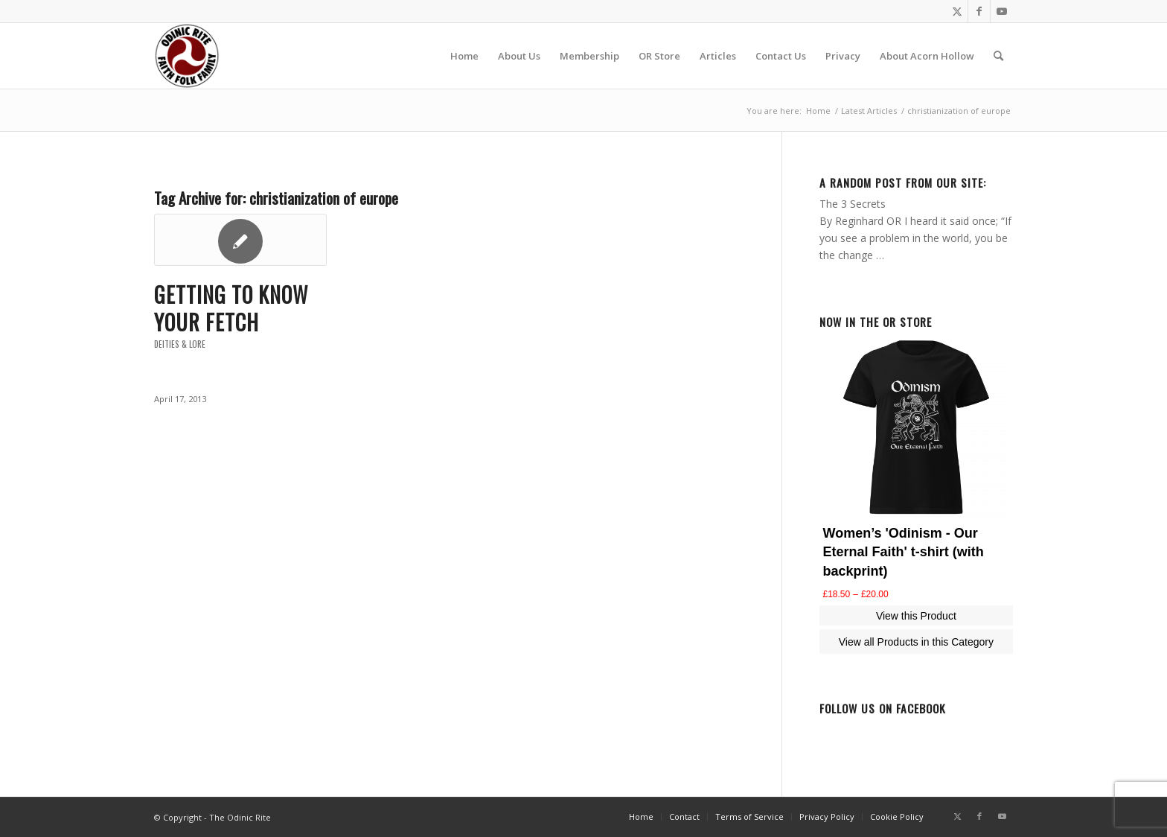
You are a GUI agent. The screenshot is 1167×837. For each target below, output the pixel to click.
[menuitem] (464, 56)
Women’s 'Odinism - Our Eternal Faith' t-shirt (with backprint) (903, 552)
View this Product (916, 616)
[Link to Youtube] (1002, 11)
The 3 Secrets (852, 204)
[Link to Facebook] (979, 11)
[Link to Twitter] (957, 11)
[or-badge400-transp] (187, 56)
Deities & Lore (179, 344)
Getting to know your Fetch (231, 308)
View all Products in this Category (916, 642)
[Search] (998, 56)
